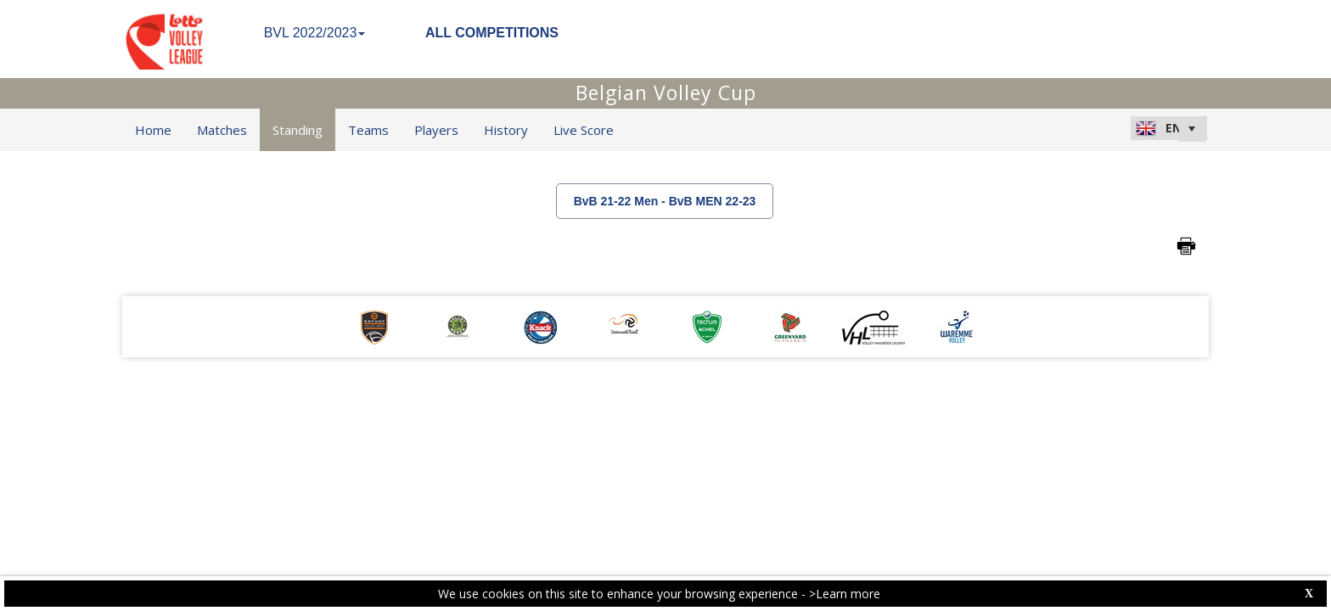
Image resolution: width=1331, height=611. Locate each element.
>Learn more (844, 594)
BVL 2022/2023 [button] (315, 32)
